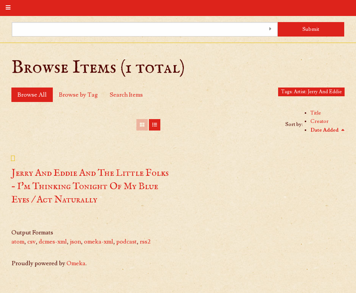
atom (17, 241)
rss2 (145, 241)
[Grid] (142, 125)
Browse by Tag (78, 95)
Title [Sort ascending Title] (315, 113)
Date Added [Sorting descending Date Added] (325, 130)
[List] (154, 125)
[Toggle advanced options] (270, 29)
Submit (311, 29)
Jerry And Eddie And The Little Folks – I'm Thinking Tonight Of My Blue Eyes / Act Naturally (90, 186)
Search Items (126, 95)
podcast (126, 241)
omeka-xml (98, 241)
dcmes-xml (53, 241)
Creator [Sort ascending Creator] (319, 121)
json (75, 241)
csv (31, 241)
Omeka (75, 263)
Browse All (32, 95)
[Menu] (8, 8)
